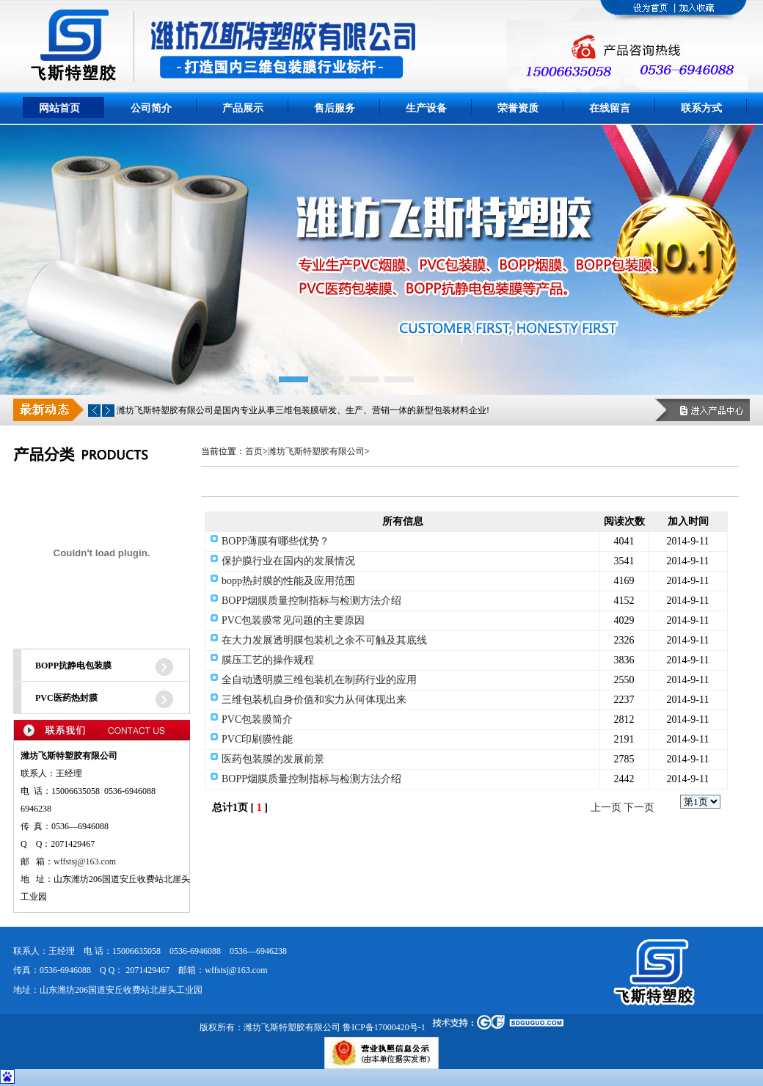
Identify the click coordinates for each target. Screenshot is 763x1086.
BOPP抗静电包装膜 (73, 665)
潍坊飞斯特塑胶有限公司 (316, 451)
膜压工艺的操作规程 (268, 660)
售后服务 (334, 108)
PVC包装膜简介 (257, 719)
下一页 (639, 807)
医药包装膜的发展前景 (273, 759)
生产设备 (426, 108)
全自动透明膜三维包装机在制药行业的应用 (319, 679)
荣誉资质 (518, 108)
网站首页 (59, 108)
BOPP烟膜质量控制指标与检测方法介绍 (311, 600)
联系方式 (701, 108)
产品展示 (242, 108)
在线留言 (609, 108)
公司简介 (151, 108)
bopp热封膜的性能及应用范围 (288, 580)
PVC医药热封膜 (66, 698)
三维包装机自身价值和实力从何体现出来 (314, 699)
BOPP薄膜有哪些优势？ (275, 541)
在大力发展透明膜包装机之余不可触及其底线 (324, 640)
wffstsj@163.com (85, 861)
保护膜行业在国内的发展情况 (288, 560)
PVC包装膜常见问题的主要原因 (293, 620)
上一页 (606, 807)
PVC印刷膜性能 (257, 739)
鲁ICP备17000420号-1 (384, 1027)
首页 (254, 451)
